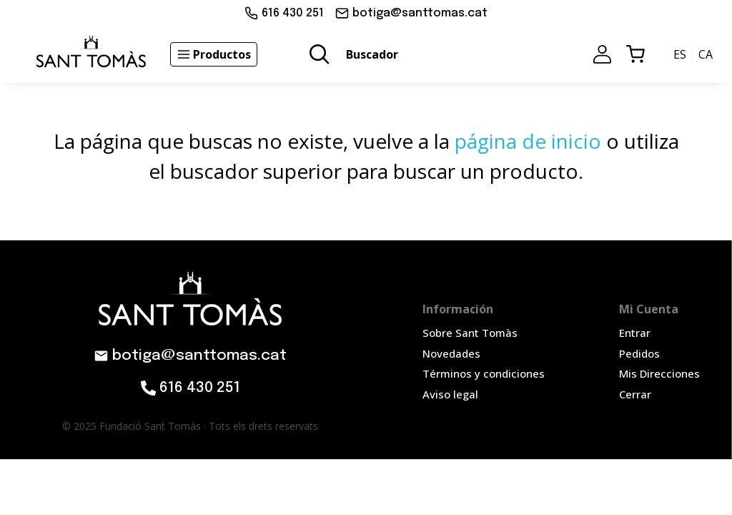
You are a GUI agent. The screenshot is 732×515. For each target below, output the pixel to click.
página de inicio (528, 140)
